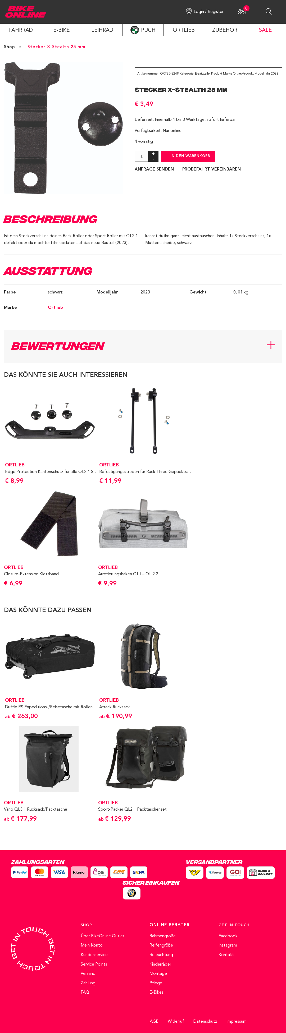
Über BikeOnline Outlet (103, 936)
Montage (158, 974)
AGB (154, 1022)
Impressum (236, 1022)
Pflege (155, 983)
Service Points (94, 964)
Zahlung (88, 983)
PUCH (148, 30)
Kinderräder (160, 964)
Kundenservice (94, 955)
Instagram (228, 945)
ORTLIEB (184, 30)
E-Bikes (156, 992)
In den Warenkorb (190, 156)
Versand (88, 974)
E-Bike (61, 30)
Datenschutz (205, 1022)
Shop (9, 47)
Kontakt (226, 955)
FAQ (85, 992)
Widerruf (176, 1022)
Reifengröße (161, 945)
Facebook (228, 936)
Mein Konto (92, 945)
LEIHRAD (102, 30)
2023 (274, 73)
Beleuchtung (161, 955)
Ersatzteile (202, 73)
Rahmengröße (162, 936)
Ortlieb (238, 73)
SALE (265, 30)
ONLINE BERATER (169, 925)
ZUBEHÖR (224, 30)
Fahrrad (20, 30)
